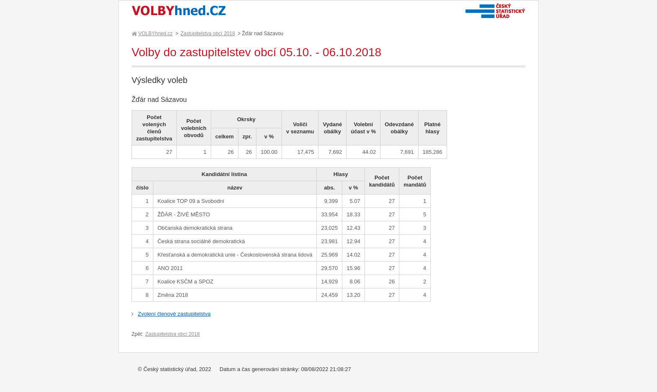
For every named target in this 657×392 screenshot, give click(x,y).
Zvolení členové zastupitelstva (174, 314)
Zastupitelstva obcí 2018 (208, 33)
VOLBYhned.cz (155, 33)
